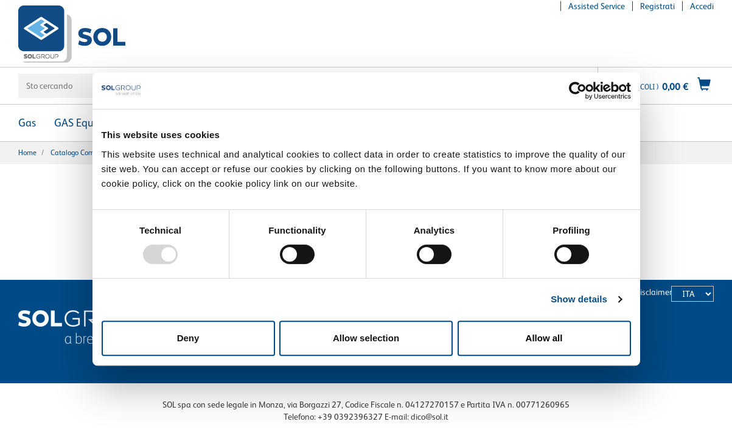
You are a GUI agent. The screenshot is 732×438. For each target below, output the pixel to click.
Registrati (657, 6)
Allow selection (366, 338)
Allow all (544, 338)
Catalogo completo (80, 152)
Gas (27, 122)
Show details (579, 299)
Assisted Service (596, 6)
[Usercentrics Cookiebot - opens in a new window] (578, 91)
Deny (188, 338)
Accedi (702, 6)
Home (27, 152)
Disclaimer (653, 292)
